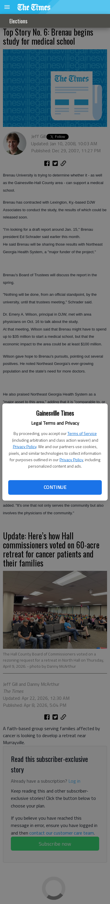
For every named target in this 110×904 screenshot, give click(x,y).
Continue (55, 487)
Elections (18, 21)
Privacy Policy (24, 446)
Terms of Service (82, 433)
